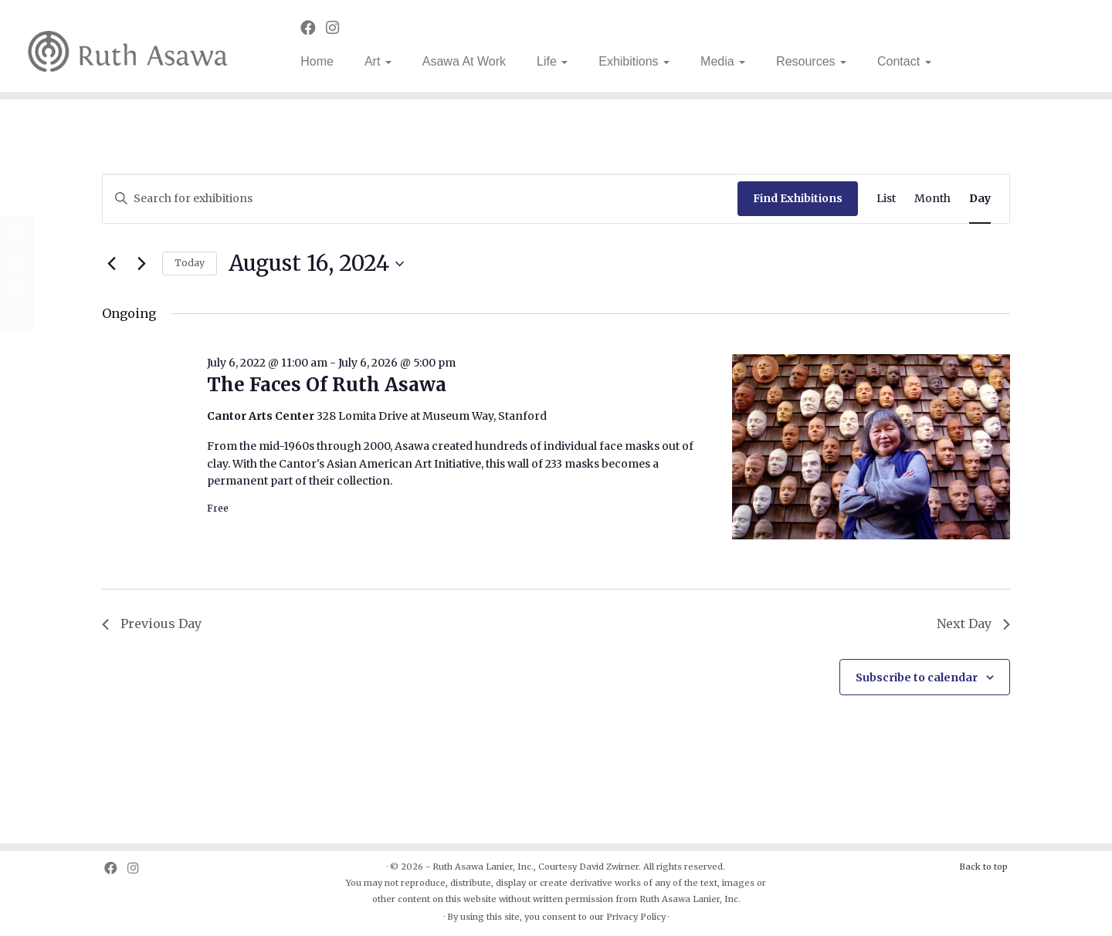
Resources (811, 61)
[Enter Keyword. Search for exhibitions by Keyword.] (420, 198)
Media (722, 61)
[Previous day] (111, 264)
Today (190, 263)
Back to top (983, 866)
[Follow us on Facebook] (313, 28)
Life (552, 61)
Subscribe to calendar (917, 677)
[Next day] (141, 264)
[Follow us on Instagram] (337, 28)
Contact (904, 61)
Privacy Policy (636, 916)
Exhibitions (634, 61)
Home (317, 61)
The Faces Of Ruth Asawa (326, 385)
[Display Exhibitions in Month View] (932, 198)
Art (378, 61)
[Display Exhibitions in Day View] (980, 198)
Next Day (973, 623)
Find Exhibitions (797, 198)
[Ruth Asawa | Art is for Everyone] (128, 46)
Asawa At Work (464, 61)
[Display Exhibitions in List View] (886, 198)
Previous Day (152, 623)
